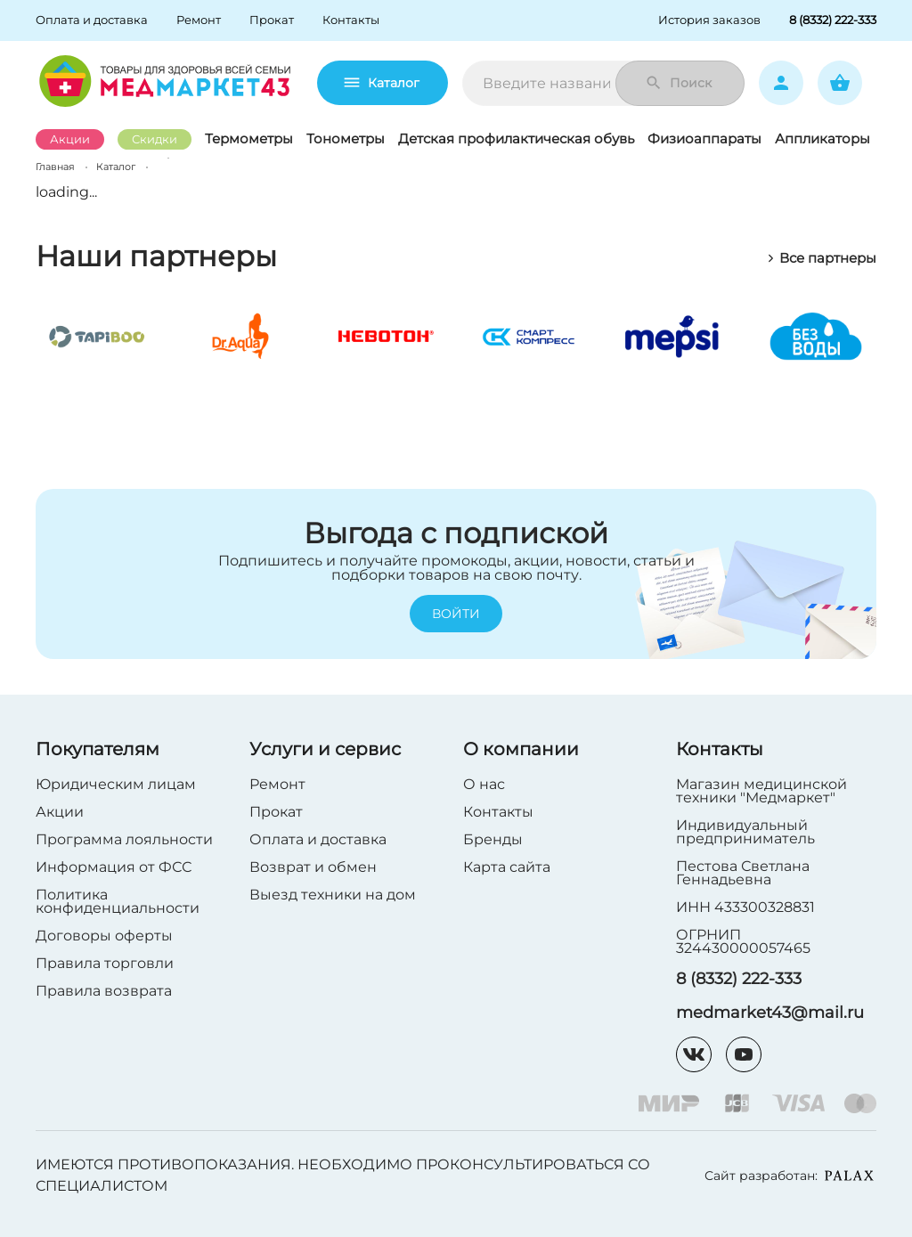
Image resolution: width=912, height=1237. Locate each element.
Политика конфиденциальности (118, 901)
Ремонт (277, 784)
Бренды (493, 839)
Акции (70, 139)
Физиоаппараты (704, 138)
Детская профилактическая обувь (516, 138)
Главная (55, 166)
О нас (484, 784)
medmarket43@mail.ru (770, 1012)
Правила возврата (104, 990)
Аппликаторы (822, 138)
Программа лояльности (124, 839)
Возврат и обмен (313, 867)
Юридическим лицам (116, 784)
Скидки (154, 139)
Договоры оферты (104, 935)
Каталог (382, 83)
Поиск (678, 83)
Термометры (249, 138)
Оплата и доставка (318, 839)
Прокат (276, 811)
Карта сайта (506, 867)
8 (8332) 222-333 (739, 979)
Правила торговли (105, 963)
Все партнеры (821, 258)
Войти (456, 614)
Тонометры (345, 138)
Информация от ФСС (113, 867)
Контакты (498, 811)
